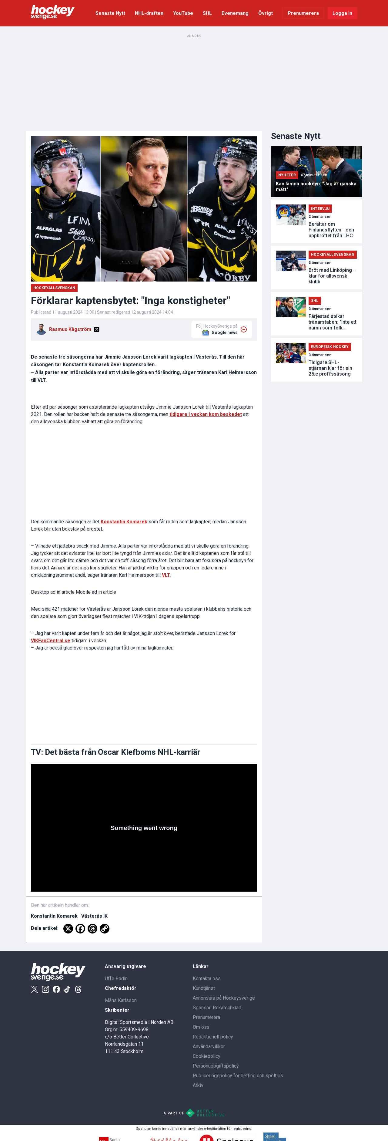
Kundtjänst (204, 988)
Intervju (320, 209)
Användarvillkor (209, 1046)
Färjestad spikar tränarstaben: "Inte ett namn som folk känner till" (332, 322)
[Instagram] (45, 989)
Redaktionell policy (213, 1037)
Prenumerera (303, 13)
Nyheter (287, 175)
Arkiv (198, 1085)
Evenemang (235, 13)
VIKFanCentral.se (50, 640)
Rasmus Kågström (70, 329)
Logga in (342, 13)
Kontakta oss (207, 978)
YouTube (183, 13)
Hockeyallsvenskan (54, 288)
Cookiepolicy (206, 1056)
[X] (97, 329)
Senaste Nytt (110, 13)
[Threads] (92, 928)
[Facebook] (80, 928)
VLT (166, 575)
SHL (207, 13)
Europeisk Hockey (330, 347)
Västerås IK (94, 916)
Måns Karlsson (121, 1000)
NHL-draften (149, 13)
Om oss (201, 1027)
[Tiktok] (67, 989)
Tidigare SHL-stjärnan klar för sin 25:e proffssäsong (330, 368)
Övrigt (265, 13)
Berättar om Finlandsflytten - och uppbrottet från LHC (331, 229)
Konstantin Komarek (124, 522)
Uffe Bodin (116, 978)
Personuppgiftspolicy (216, 1066)
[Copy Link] (104, 928)
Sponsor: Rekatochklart (217, 1008)
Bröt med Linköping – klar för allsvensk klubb (332, 276)
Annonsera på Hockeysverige (224, 998)
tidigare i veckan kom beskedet (205, 414)
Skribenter (117, 1010)
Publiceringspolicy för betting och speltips (238, 1076)
